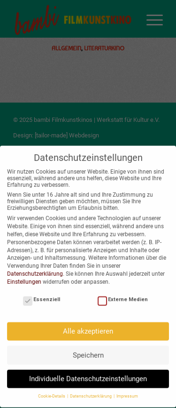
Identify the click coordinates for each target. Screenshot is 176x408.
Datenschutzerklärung (35, 270)
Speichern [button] (88, 351)
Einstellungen (24, 278)
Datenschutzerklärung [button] (91, 392)
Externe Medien (123, 296)
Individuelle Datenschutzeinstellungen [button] (88, 375)
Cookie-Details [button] (52, 392)
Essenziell (41, 296)
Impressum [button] (127, 392)
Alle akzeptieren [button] (88, 327)
